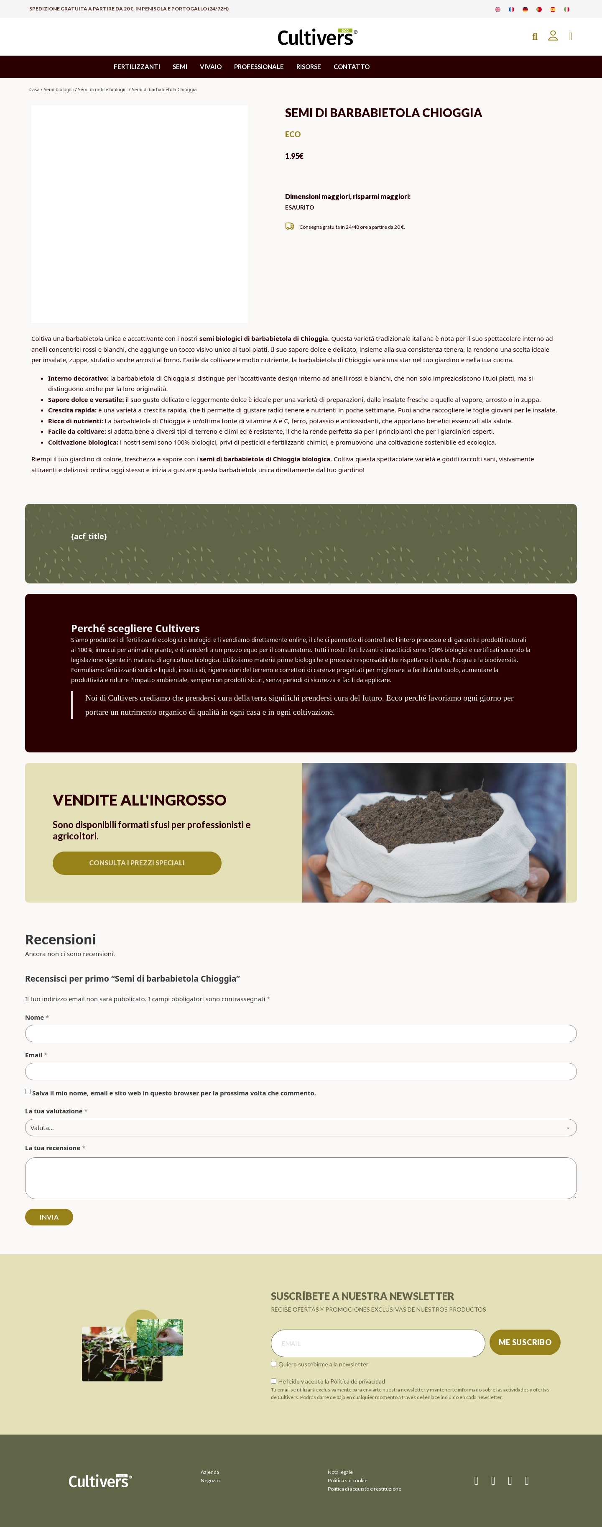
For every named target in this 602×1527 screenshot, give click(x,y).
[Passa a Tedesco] (525, 9)
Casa (34, 89)
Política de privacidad (357, 1381)
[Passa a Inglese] (498, 9)
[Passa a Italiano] (567, 9)
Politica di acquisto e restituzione (364, 1489)
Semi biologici (59, 89)
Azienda (210, 1472)
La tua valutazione (56, 1111)
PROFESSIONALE (259, 66)
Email (36, 1055)
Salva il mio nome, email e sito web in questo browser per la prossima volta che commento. (174, 1093)
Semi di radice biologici (103, 89)
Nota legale (340, 1472)
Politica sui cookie (347, 1480)
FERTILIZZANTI (137, 66)
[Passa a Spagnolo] (553, 9)
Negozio (210, 1480)
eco (293, 134)
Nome (37, 1017)
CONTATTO (352, 66)
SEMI (180, 66)
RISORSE (308, 66)
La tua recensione (55, 1147)
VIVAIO (211, 66)
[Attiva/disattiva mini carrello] (571, 36)
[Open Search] (535, 36)
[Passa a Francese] (511, 9)
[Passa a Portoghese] (539, 9)
